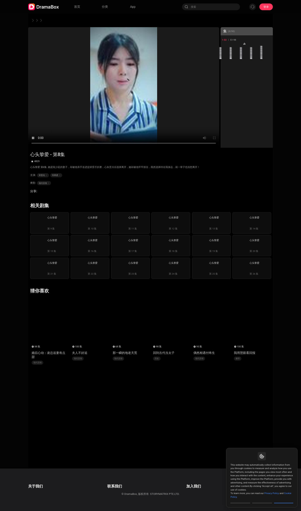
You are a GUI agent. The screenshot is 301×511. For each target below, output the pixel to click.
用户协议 (33, 481)
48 (246, 140)
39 (256, 120)
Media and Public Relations (115, 492)
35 (267, 109)
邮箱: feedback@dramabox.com (118, 481)
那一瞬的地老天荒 (125, 353)
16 (226, 79)
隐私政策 (33, 487)
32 (236, 109)
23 (246, 89)
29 (256, 99)
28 (246, 99)
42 (236, 130)
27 (236, 99)
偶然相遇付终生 (204, 353)
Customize (240, 499)
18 (246, 79)
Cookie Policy (36, 492)
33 (246, 109)
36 (226, 120)
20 (267, 79)
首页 (33, 20)
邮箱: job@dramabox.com (199, 481)
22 (236, 89)
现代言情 (48, 20)
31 (226, 109)
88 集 (37, 346)
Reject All (262, 499)
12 (236, 68)
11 (226, 68)
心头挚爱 (65, 20)
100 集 (78, 346)
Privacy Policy (271, 486)
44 (256, 130)
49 (256, 140)
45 (267, 130)
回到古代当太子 (163, 353)
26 (226, 99)
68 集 (118, 346)
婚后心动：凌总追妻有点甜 (48, 355)
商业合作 (104, 487)
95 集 (199, 346)
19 (256, 79)
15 (267, 68)
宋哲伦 (43, 175)
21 (226, 89)
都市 (238, 358)
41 (226, 130)
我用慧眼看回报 (244, 353)
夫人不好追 (79, 353)
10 (267, 58)
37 (236, 120)
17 (236, 79)
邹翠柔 (56, 175)
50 (267, 140)
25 (267, 89)
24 (256, 89)
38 (246, 120)
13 (246, 68)
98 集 (159, 346)
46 (226, 140)
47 (236, 140)
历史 (157, 358)
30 (267, 99)
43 (246, 130)
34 (256, 109)
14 (256, 68)
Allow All (284, 499)
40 (267, 120)
